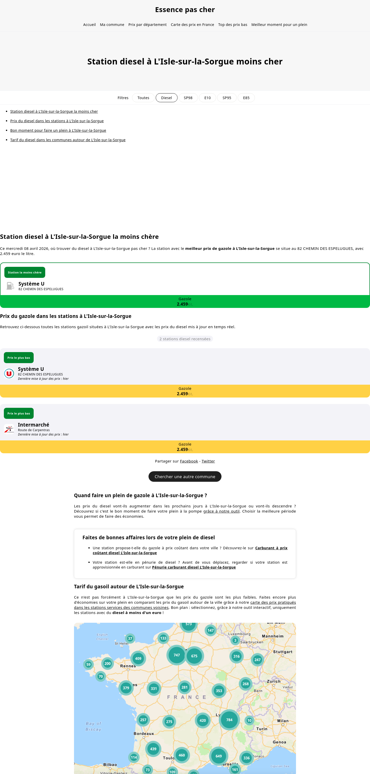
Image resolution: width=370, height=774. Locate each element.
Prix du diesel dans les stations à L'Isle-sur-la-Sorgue (57, 120)
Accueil (89, 24)
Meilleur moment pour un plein (279, 24)
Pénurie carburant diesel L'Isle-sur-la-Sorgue (194, 567)
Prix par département (147, 24)
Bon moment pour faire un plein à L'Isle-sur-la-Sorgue (58, 130)
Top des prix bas (232, 24)
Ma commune (112, 24)
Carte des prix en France (192, 24)
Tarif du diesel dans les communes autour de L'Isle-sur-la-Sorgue (68, 139)
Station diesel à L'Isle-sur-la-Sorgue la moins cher (54, 111)
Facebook (189, 461)
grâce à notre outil (221, 511)
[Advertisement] (185, 191)
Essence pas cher (185, 9)
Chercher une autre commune (185, 476)
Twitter (208, 461)
